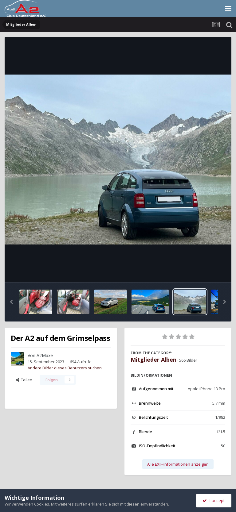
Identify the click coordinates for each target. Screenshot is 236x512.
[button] (11, 302)
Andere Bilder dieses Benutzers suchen (65, 368)
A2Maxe (45, 355)
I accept (214, 500)
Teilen (24, 380)
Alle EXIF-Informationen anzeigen (178, 464)
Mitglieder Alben (153, 359)
